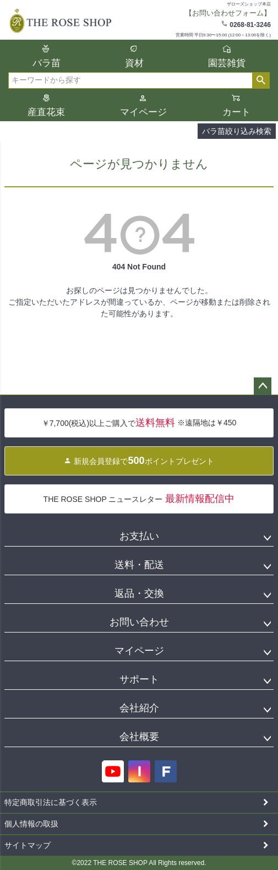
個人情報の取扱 (31, 823)
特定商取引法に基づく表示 (50, 802)
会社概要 (139, 736)
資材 (134, 63)
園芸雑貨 (227, 63)
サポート (139, 679)
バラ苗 (46, 63)
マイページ (143, 112)
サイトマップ (27, 845)
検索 (260, 80)
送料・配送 (139, 564)
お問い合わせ (139, 622)
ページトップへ (262, 386)
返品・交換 (139, 593)
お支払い (139, 536)
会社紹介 (139, 708)
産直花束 (46, 112)
